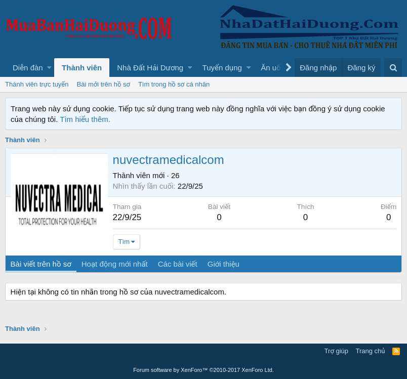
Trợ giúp (336, 351)
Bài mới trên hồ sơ (103, 84)
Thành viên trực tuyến (37, 84)
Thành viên (82, 67)
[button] (49, 67)
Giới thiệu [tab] (223, 264)
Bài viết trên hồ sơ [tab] (41, 264)
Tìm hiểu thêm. (85, 119)
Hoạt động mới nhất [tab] (115, 264)
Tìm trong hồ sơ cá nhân (174, 84)
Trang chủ (370, 351)
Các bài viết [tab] (177, 264)
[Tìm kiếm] (393, 67)
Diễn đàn (28, 67)
